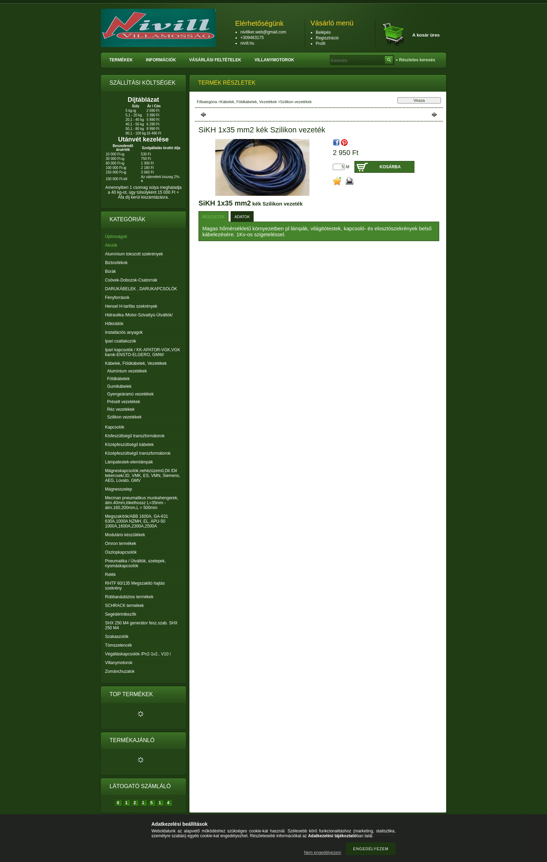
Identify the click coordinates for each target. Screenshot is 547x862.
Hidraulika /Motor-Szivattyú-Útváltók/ (139, 315)
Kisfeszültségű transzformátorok (135, 435)
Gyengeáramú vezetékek (130, 394)
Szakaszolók (116, 636)
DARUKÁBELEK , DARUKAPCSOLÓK (141, 288)
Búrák (110, 271)
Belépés (323, 32)
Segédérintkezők (120, 614)
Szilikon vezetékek (124, 417)
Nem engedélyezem (322, 852)
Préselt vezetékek (123, 401)
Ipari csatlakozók (120, 341)
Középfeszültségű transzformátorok (138, 453)
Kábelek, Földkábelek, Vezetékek (248, 102)
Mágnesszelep (118, 489)
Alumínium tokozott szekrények (134, 254)
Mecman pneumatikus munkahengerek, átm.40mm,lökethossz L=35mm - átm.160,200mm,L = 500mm (141, 502)
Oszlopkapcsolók (121, 552)
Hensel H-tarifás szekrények (131, 306)
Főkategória (207, 102)
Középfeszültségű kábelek (129, 444)
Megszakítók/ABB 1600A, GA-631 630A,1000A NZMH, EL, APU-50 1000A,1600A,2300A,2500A (136, 521)
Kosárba (390, 166)
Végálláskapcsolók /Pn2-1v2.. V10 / (138, 654)
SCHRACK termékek (124, 605)
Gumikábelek (119, 386)
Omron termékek (120, 543)
